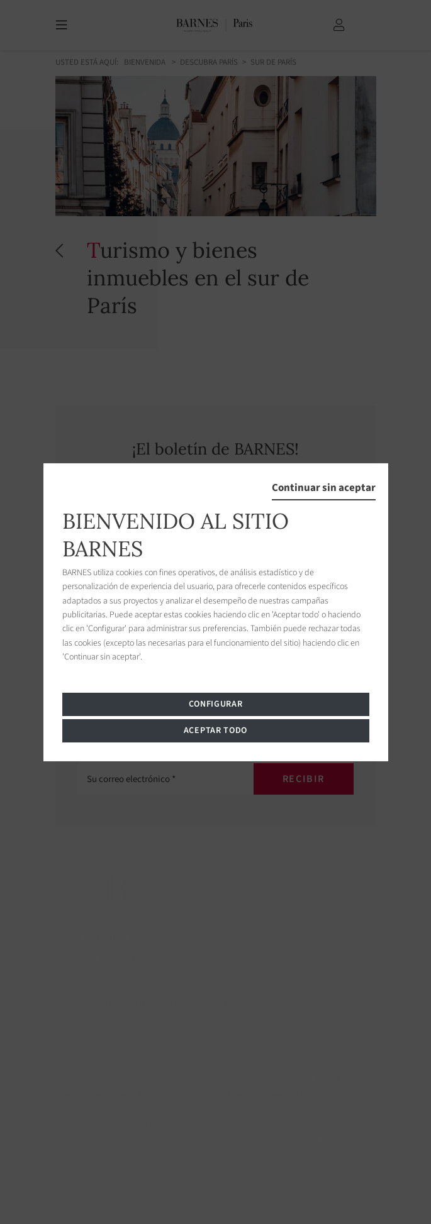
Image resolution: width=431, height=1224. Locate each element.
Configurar (216, 704)
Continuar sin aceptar (324, 487)
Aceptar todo (215, 730)
